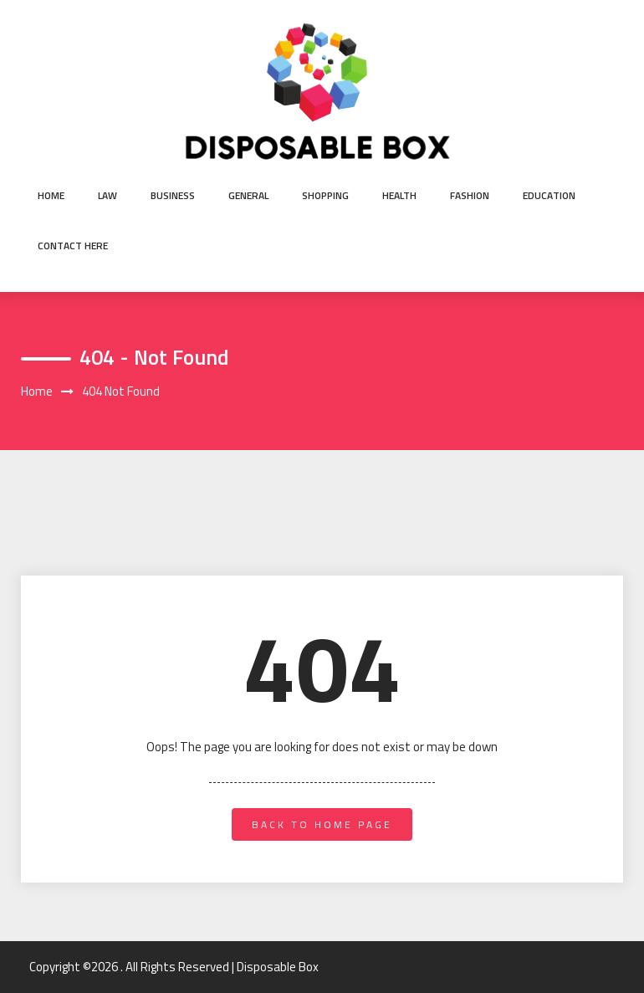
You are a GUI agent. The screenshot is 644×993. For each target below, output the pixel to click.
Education (549, 195)
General (248, 195)
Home (51, 195)
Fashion (469, 195)
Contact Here (73, 245)
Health (399, 195)
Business (173, 195)
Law (107, 195)
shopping (325, 195)
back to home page (322, 824)
